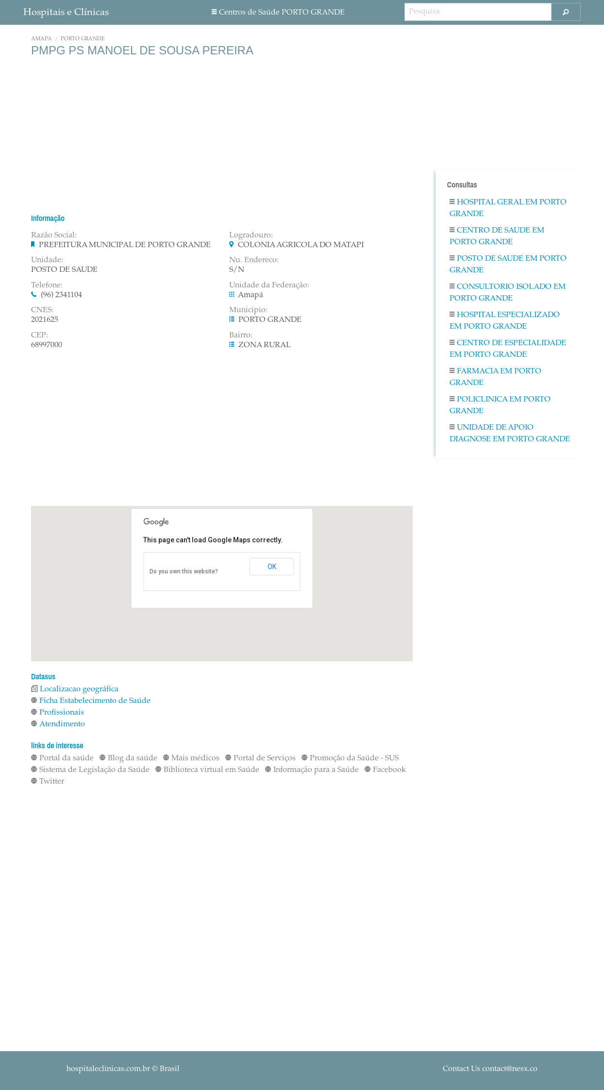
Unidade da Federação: (269, 285)
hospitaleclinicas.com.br (108, 1069)
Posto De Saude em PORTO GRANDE (508, 264)
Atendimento (58, 724)
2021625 (44, 320)
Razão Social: (54, 235)
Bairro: (240, 335)
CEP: (39, 335)
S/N (236, 270)
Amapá (41, 39)
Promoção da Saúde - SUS (350, 758)
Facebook (385, 770)
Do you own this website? (184, 571)
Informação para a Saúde (312, 770)
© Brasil (123, 1069)
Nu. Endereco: (254, 260)
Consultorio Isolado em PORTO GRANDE (508, 292)
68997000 (46, 345)
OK (272, 566)
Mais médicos (191, 758)
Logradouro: (251, 235)
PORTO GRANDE (83, 39)
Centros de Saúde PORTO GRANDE (278, 13)
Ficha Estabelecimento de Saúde (91, 701)
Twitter (47, 782)
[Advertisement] (222, 135)
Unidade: (47, 260)
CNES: (42, 310)
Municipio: (248, 310)
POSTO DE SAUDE (64, 270)
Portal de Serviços (260, 758)
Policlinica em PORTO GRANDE (500, 405)
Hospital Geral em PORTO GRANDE (508, 208)
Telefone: (47, 285)
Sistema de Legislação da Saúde (90, 770)
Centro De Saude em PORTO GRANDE (497, 236)
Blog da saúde (128, 758)
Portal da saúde (62, 758)
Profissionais (57, 713)
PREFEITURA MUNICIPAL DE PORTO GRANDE (125, 245)
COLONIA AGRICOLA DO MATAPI (301, 245)
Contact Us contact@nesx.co (490, 1069)
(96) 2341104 (61, 295)
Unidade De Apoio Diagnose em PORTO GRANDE (510, 433)
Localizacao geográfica (74, 689)
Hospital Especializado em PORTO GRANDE (505, 321)
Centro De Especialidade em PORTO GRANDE (508, 349)
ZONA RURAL (264, 345)
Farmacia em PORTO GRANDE (495, 377)
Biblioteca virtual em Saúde (207, 770)
